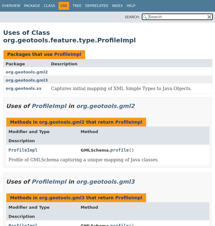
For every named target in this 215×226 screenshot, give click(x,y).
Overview (11, 6)
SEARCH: (132, 17)
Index (117, 6)
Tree (77, 6)
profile (119, 150)
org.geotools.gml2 (27, 72)
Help (131, 6)
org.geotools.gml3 (27, 80)
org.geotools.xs (23, 88)
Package (32, 6)
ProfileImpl (67, 54)
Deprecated (96, 6)
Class (49, 6)
